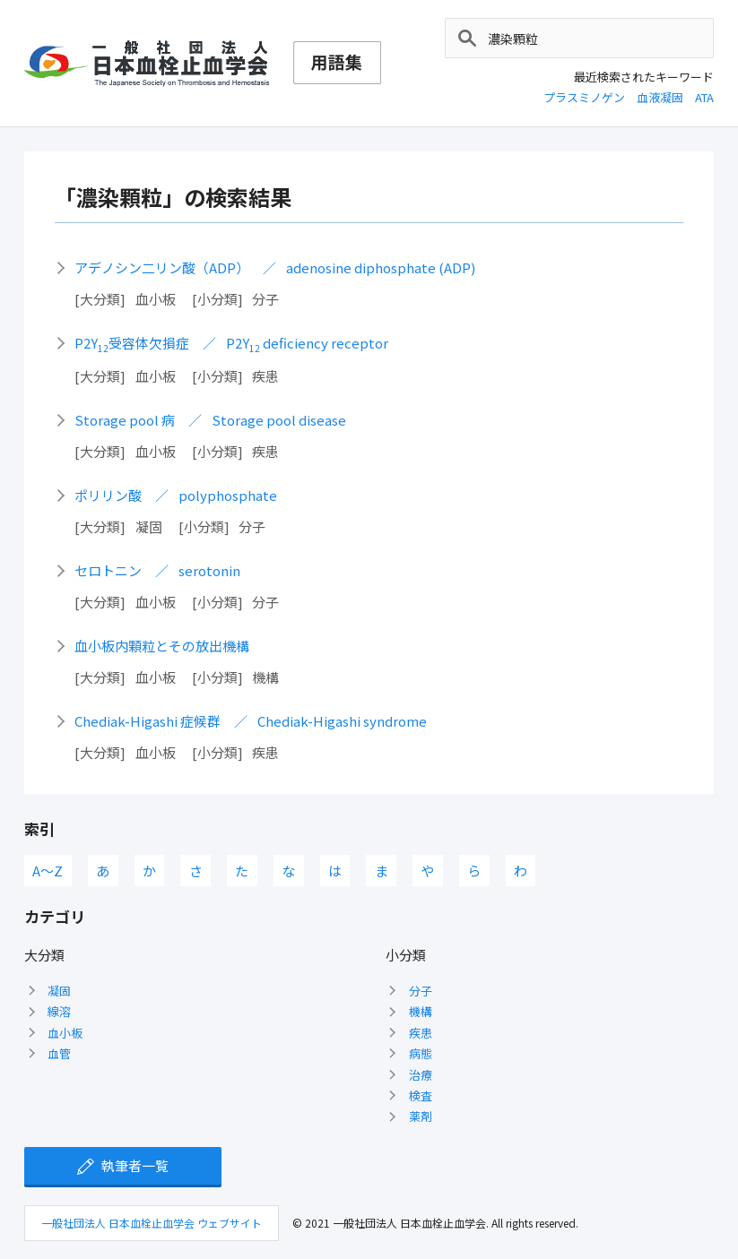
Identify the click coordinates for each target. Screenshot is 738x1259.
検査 (420, 1095)
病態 (420, 1053)
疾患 (420, 1032)
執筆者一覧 (135, 1165)
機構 (420, 1011)
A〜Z (47, 870)
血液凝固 (660, 97)
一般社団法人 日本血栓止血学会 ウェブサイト (151, 1222)
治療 (420, 1074)
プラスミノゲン (584, 97)
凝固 (59, 990)
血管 (59, 1053)
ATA (704, 97)
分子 (420, 990)
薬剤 (420, 1116)
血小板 (65, 1032)
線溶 (59, 1011)
